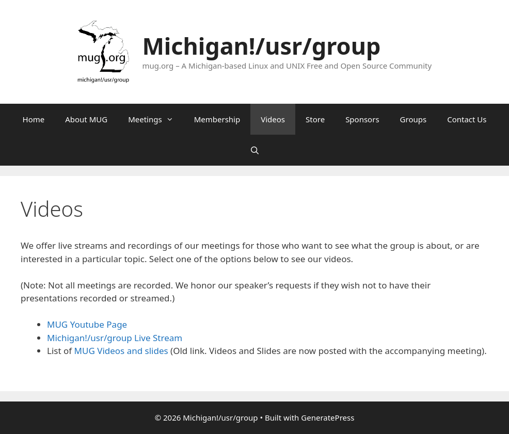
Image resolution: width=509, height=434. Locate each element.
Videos (273, 119)
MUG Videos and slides (121, 351)
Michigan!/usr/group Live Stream (114, 338)
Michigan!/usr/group (261, 45)
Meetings (156, 119)
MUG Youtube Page (87, 324)
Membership (217, 119)
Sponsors (362, 119)
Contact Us (466, 119)
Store (315, 119)
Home (34, 119)
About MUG (86, 119)
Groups (413, 119)
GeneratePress (327, 417)
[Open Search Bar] (254, 150)
